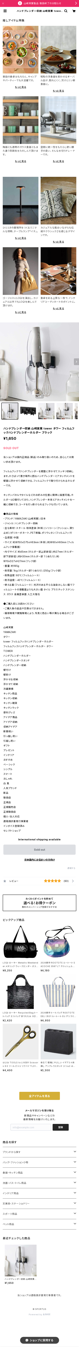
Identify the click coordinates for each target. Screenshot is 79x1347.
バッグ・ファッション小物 (15, 1162)
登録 (60, 1127)
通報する (71, 868)
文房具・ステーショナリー (16, 1203)
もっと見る (20, 87)
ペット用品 (8, 1224)
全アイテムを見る (39, 1096)
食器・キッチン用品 (13, 1172)
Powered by (39, 1314)
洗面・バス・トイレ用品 (14, 1182)
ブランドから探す (12, 1152)
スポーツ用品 (10, 1213)
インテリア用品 (11, 1193)
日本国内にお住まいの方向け (39, 859)
